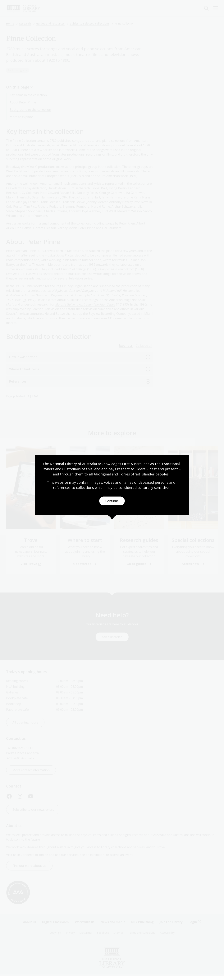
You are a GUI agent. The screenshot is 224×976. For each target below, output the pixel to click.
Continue (112, 501)
